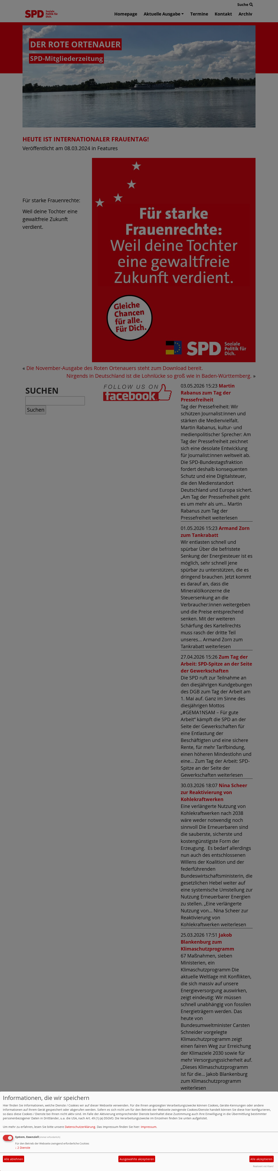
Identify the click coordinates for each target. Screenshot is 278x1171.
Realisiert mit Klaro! (263, 1166)
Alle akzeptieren (261, 1159)
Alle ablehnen (13, 1159)
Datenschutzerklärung (80, 1127)
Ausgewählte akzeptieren (137, 1159)
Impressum (148, 1127)
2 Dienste (22, 1148)
